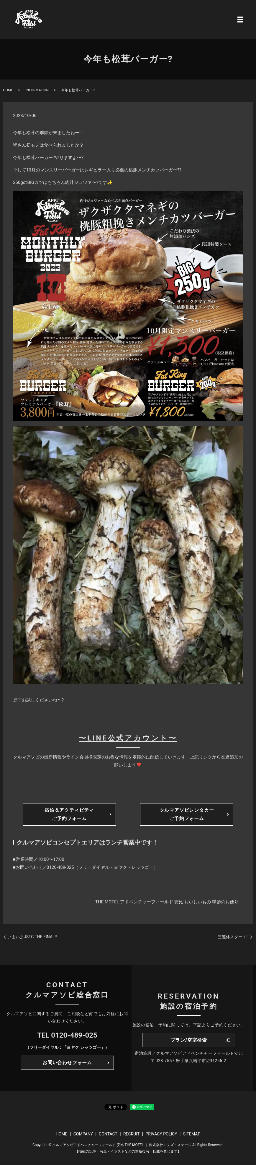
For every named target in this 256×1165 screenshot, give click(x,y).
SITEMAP (192, 1134)
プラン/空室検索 (188, 1040)
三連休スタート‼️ (233, 936)
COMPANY (83, 1134)
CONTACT (108, 1134)
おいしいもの (197, 902)
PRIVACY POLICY (161, 1134)
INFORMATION (37, 90)
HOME (8, 90)
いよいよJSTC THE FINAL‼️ (32, 936)
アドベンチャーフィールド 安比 (151, 902)
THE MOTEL (107, 902)
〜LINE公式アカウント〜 (128, 738)
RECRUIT (131, 1134)
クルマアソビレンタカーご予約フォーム (187, 814)
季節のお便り (225, 902)
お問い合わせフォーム (67, 1062)
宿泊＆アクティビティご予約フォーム (69, 814)
